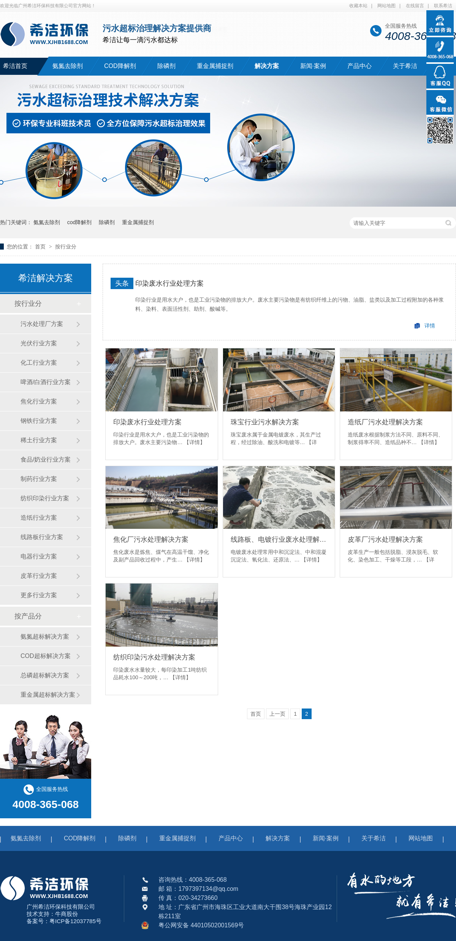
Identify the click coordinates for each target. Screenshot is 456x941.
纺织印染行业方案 (45, 498)
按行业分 (65, 247)
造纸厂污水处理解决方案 (385, 422)
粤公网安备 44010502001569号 (201, 925)
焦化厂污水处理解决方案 (150, 539)
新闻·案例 (313, 66)
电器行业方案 (39, 556)
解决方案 (267, 66)
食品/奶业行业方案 (46, 459)
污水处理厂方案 (42, 324)
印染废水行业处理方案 (169, 283)
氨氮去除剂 (67, 66)
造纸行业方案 (39, 517)
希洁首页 (15, 66)
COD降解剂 (120, 66)
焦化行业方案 (39, 401)
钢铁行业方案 (39, 421)
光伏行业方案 (39, 343)
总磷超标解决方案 (45, 675)
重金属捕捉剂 (215, 66)
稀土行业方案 (39, 440)
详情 (429, 326)
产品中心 (359, 66)
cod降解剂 (79, 222)
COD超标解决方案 (46, 656)
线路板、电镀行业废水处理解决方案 (279, 539)
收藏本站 (358, 5)
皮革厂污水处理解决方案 (385, 539)
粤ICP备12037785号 (75, 921)
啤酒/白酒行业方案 (46, 382)
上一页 (277, 714)
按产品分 (28, 616)
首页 (41, 247)
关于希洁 (405, 66)
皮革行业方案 (39, 576)
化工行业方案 (39, 362)
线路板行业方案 (42, 537)
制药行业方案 (39, 479)
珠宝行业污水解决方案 (265, 422)
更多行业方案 (39, 595)
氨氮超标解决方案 (45, 636)
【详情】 (194, 442)
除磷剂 (166, 66)
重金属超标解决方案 (48, 694)
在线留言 (415, 5)
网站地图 (386, 5)
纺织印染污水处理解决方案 (154, 657)
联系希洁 (443, 5)
